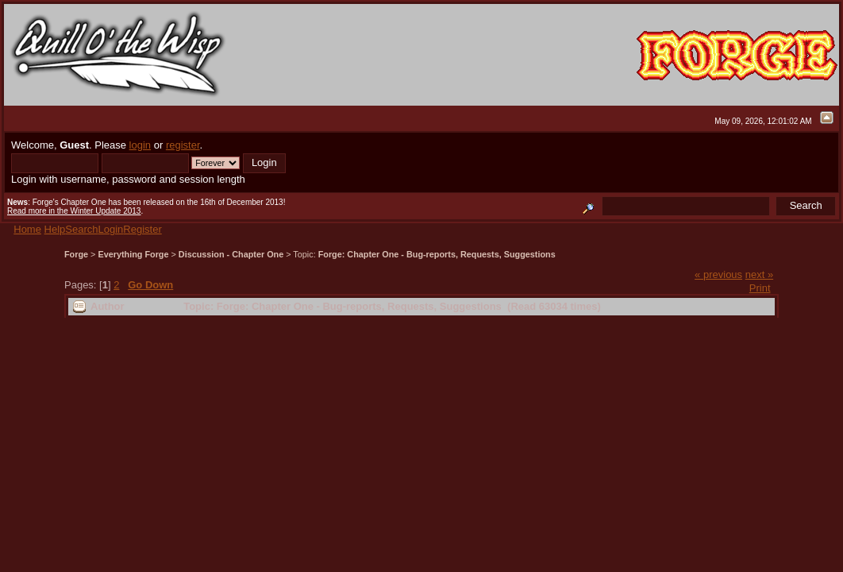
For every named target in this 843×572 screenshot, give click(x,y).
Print (760, 288)
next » (759, 274)
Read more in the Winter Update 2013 (73, 211)
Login (111, 229)
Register (142, 229)
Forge (76, 254)
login (140, 145)
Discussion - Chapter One (231, 254)
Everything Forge (133, 254)
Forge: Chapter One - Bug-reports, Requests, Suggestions (437, 254)
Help (55, 229)
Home (27, 229)
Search (81, 229)
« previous (718, 274)
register (183, 145)
